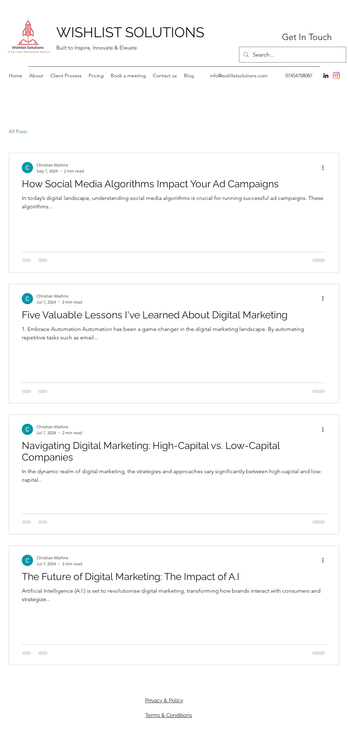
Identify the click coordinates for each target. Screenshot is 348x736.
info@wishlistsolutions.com (239, 75)
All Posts (18, 131)
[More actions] (325, 167)
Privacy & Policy (164, 700)
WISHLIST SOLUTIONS (130, 32)
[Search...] (292, 55)
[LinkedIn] (325, 75)
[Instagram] (336, 75)
